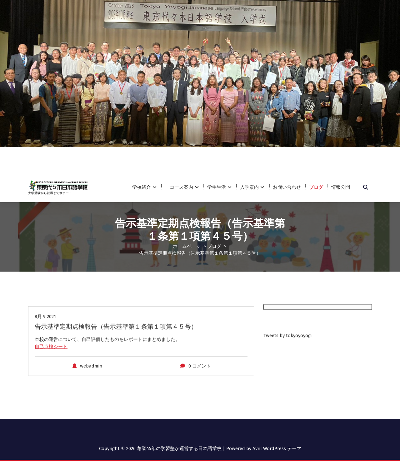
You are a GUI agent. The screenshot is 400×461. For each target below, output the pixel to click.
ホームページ (187, 245)
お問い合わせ (287, 187)
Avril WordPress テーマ (276, 448)
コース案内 (184, 187)
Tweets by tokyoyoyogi (287, 355)
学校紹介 (141, 187)
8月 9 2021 (45, 363)
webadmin (91, 412)
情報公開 (340, 187)
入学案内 (249, 187)
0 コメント (199, 412)
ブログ (316, 187)
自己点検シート (51, 393)
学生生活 (216, 187)
